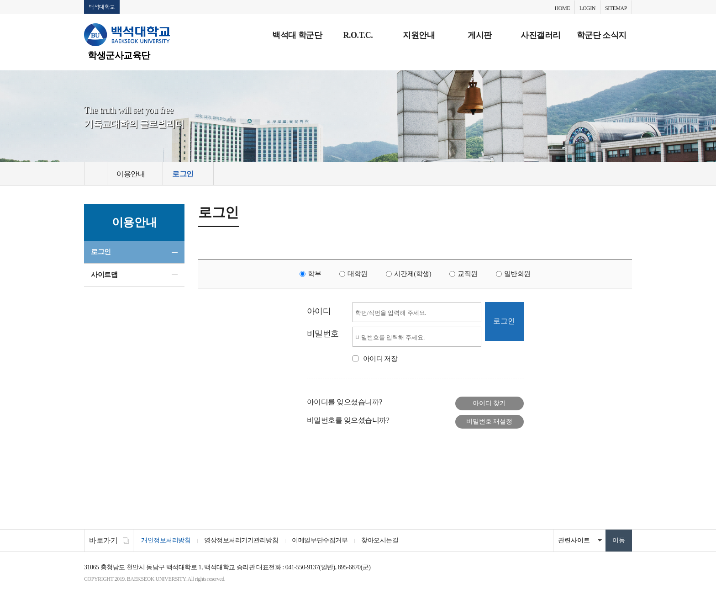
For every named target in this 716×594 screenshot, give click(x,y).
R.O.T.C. (358, 35)
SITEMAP (616, 8)
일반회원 (517, 273)
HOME (562, 8)
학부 (314, 273)
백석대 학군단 (297, 35)
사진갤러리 (541, 35)
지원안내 (419, 35)
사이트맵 (104, 274)
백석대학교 (102, 7)
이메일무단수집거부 (319, 540)
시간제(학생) (413, 273)
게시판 (480, 35)
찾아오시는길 (379, 540)
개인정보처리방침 (165, 540)
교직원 (468, 273)
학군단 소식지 (601, 35)
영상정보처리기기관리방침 (241, 540)
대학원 (357, 273)
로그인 (101, 251)
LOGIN (587, 8)
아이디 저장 (380, 358)
